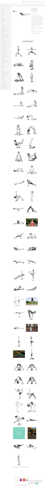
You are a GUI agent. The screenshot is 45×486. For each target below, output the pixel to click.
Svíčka (2, 70)
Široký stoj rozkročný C (5, 74)
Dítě (2, 11)
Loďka (2, 26)
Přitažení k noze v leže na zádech (5, 57)
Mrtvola (3, 33)
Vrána (2, 81)
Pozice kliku (3, 50)
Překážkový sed (4, 55)
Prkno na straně (4, 52)
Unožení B (3, 79)
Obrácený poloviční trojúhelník (4, 35)
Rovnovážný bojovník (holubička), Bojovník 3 (5, 61)
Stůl (2, 69)
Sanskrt (6, 5)
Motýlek (3, 32)
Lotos (2, 28)
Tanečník (3, 76)
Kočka (2, 22)
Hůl (2, 16)
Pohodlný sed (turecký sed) (5, 43)
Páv (2, 39)
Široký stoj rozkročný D (5, 75)
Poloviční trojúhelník (5, 45)
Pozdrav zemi (4, 47)
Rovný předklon (4, 63)
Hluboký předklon (4, 12)
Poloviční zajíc (4, 46)
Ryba (2, 64)
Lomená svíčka (4, 27)
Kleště (3, 17)
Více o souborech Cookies (31, 483)
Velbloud (3, 80)
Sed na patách (4, 65)
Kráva (2, 23)
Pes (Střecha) (3, 40)
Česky (2, 5)
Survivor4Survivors (22, 478)
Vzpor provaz (4, 86)
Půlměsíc (3, 58)
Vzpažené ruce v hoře (5, 85)
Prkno (3, 51)
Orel (2, 38)
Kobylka (3, 21)
